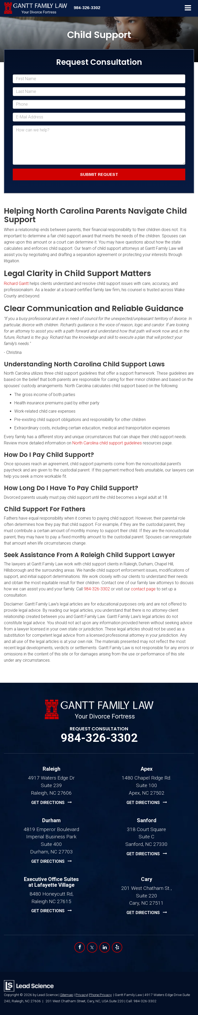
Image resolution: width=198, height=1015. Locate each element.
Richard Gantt (16, 283)
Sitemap (66, 995)
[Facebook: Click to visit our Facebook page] (79, 947)
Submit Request (99, 174)
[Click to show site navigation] (188, 8)
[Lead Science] (29, 985)
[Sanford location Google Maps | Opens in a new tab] (146, 854)
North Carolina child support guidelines (107, 443)
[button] (87, 7)
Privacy (81, 995)
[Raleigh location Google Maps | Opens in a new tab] (51, 803)
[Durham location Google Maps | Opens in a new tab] (51, 861)
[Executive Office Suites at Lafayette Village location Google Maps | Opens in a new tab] (51, 911)
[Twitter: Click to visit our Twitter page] (92, 947)
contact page (143, 588)
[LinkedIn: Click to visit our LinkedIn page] (104, 947)
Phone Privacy (100, 995)
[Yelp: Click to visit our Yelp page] (117, 947)
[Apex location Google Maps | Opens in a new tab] (146, 803)
